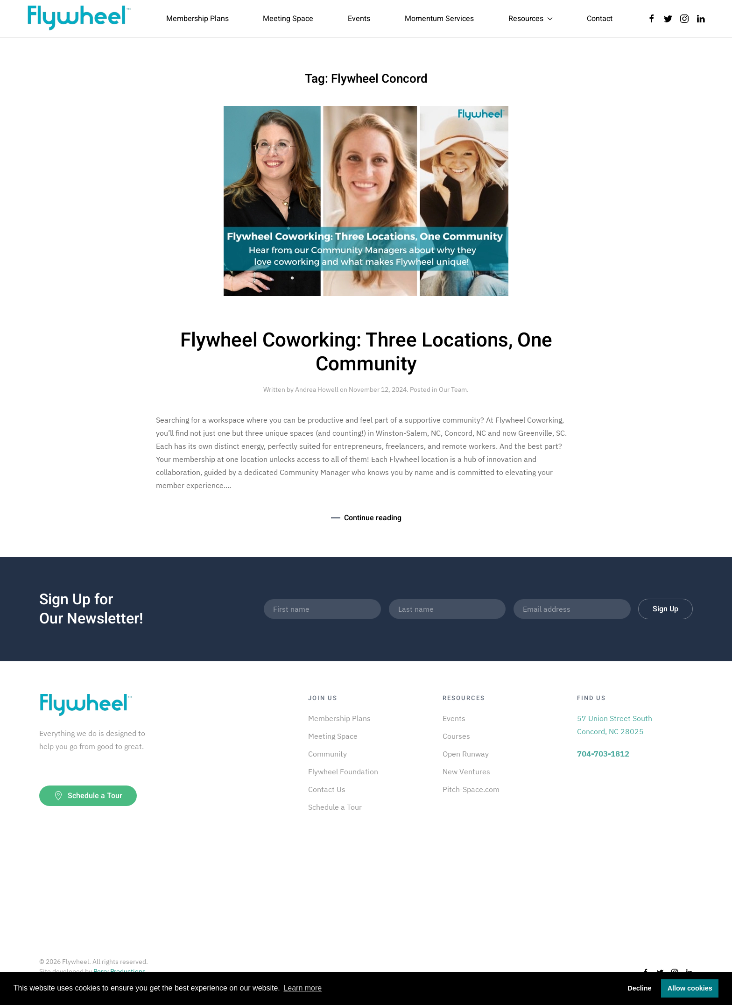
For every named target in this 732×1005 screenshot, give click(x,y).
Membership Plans (197, 18)
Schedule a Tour (88, 795)
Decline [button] (639, 988)
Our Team (453, 389)
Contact (599, 18)
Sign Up (665, 609)
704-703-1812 (603, 753)
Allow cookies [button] (690, 988)
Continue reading (372, 518)
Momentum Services (439, 18)
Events (359, 18)
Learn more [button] (302, 988)
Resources (530, 18)
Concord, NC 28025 (610, 731)
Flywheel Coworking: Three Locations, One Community (366, 352)
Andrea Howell (316, 389)
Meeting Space (288, 18)
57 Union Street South (614, 718)
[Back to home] (79, 18)
